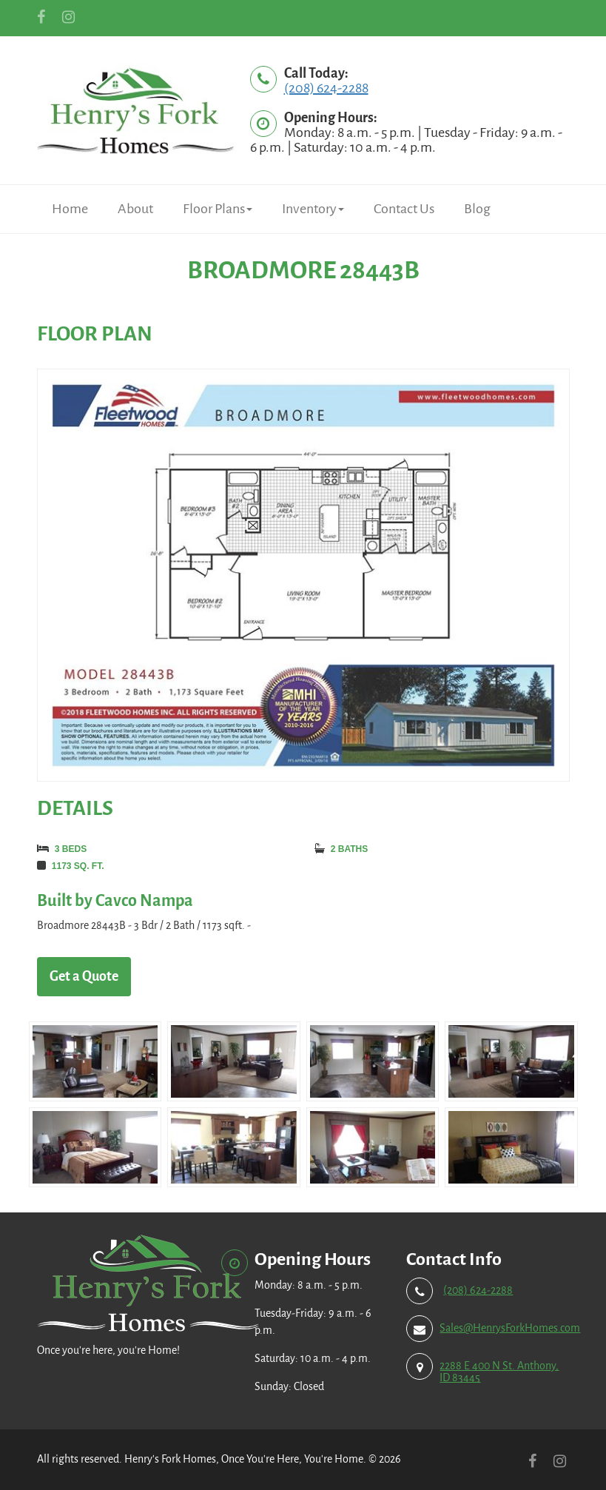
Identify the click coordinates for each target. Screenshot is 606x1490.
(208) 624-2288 (326, 88)
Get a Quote (84, 976)
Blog (477, 209)
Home (70, 209)
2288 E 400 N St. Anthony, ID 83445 (499, 1372)
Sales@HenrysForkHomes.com (510, 1328)
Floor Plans (217, 209)
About (135, 209)
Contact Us (404, 209)
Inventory (313, 209)
